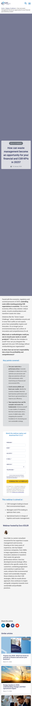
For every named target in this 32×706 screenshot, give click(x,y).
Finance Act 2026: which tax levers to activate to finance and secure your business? (15, 657)
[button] (3, 625)
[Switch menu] (29, 3)
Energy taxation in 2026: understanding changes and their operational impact (14, 686)
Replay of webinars (16, 143)
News (28, 668)
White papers (26, 638)
